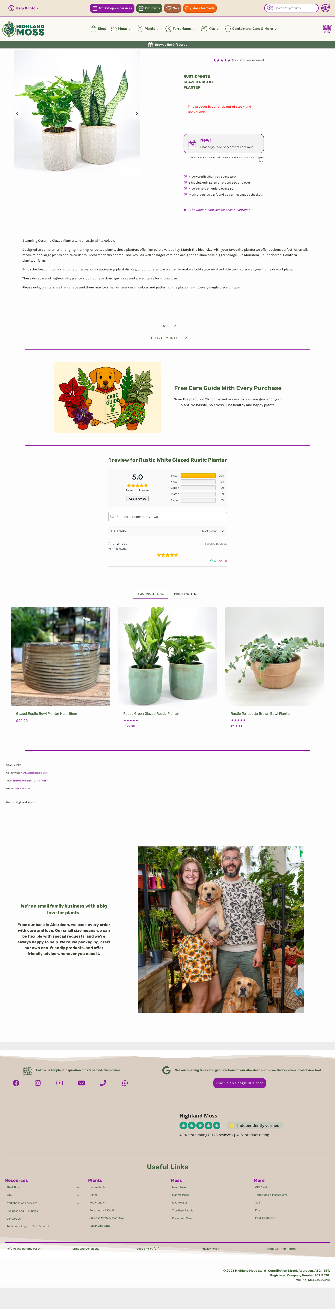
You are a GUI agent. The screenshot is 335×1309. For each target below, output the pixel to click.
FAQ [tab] (169, 326)
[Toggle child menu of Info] (77, 1191)
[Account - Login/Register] (325, 8)
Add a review (137, 500)
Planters (48, 775)
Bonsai (94, 1191)
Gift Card (262, 1182)
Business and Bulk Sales (24, 1209)
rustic (50, 783)
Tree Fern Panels (184, 1208)
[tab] (148, 597)
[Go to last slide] (17, 113)
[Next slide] (136, 113)
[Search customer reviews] (167, 518)
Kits (258, 1208)
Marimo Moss (181, 1191)
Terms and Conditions (87, 1249)
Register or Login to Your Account (31, 1226)
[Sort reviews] (212, 532)
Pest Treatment (266, 1217)
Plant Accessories (31, 775)
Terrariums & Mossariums (273, 1191)
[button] (24, 8)
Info (9, 1191)
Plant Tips (14, 1182)
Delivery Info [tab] (169, 338)
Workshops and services (24, 1200)
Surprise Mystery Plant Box (109, 1217)
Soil (258, 1199)
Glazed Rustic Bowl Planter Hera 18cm (46, 716)
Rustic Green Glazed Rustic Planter (151, 716)
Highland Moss (24, 791)
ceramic (18, 783)
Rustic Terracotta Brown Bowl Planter (261, 716)
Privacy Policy (212, 1249)
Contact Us (15, 1217)
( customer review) (248, 60)
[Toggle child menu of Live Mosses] (243, 1199)
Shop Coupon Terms (281, 1249)
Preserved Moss (183, 1217)
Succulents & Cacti (104, 1208)
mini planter (31, 783)
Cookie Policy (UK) (150, 1249)
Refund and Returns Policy (26, 1249)
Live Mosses (180, 1199)
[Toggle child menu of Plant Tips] (77, 1182)
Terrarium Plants (101, 1225)
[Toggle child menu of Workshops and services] (77, 1200)
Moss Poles (180, 1182)
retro (43, 783)
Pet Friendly (98, 1199)
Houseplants (99, 1182)
